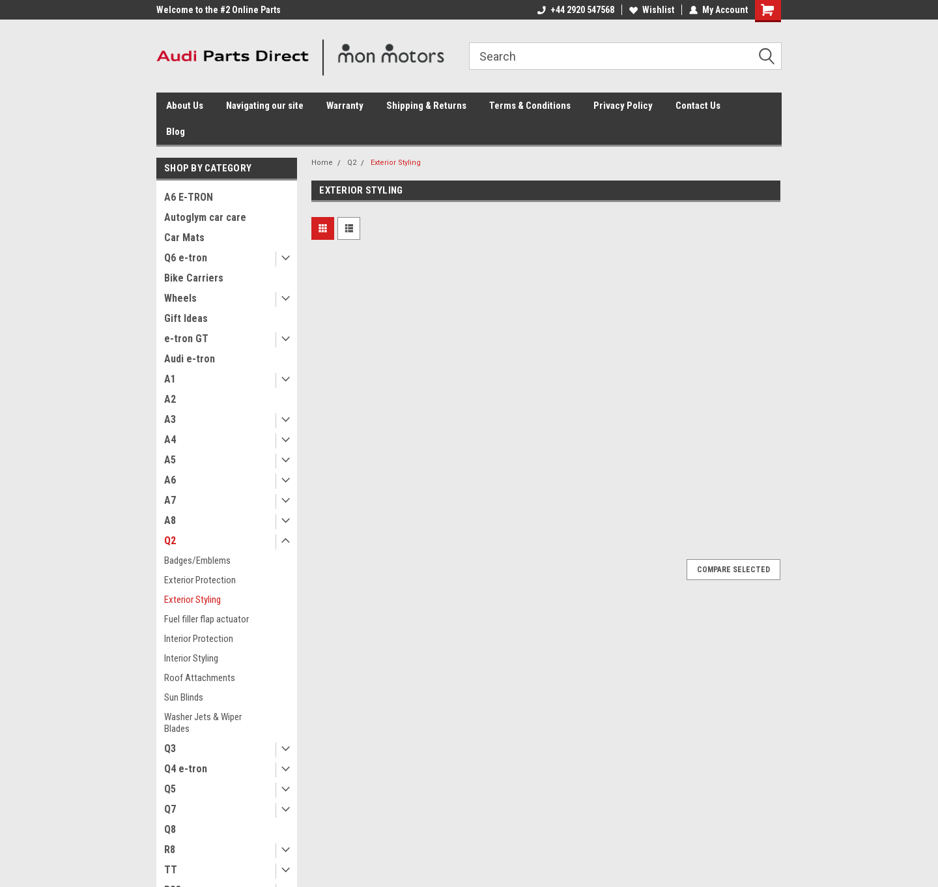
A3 (170, 419)
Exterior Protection (200, 580)
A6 (170, 480)
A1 (170, 379)
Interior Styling (191, 658)
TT (170, 870)
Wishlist (651, 10)
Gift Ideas (186, 318)
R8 (169, 849)
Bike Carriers (193, 278)
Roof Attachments (199, 678)
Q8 (170, 829)
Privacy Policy (623, 105)
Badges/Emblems (197, 560)
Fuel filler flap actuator (206, 619)
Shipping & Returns (426, 105)
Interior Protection (198, 639)
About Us (184, 105)
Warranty (344, 105)
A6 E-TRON (188, 197)
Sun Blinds (183, 697)
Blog (175, 132)
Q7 (170, 809)
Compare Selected (733, 569)
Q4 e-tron (185, 769)
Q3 (170, 748)
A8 (170, 520)
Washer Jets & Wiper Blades (203, 722)
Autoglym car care (205, 217)
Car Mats (184, 237)
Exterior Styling (192, 599)
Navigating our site (265, 105)
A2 (170, 399)
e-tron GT (186, 338)
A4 (170, 439)
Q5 (170, 789)
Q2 (170, 540)
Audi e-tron (189, 359)
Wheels (180, 298)
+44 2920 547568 (575, 10)
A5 (170, 460)
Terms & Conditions (530, 105)
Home (322, 162)
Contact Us (697, 105)
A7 (170, 500)
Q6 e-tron (185, 258)
